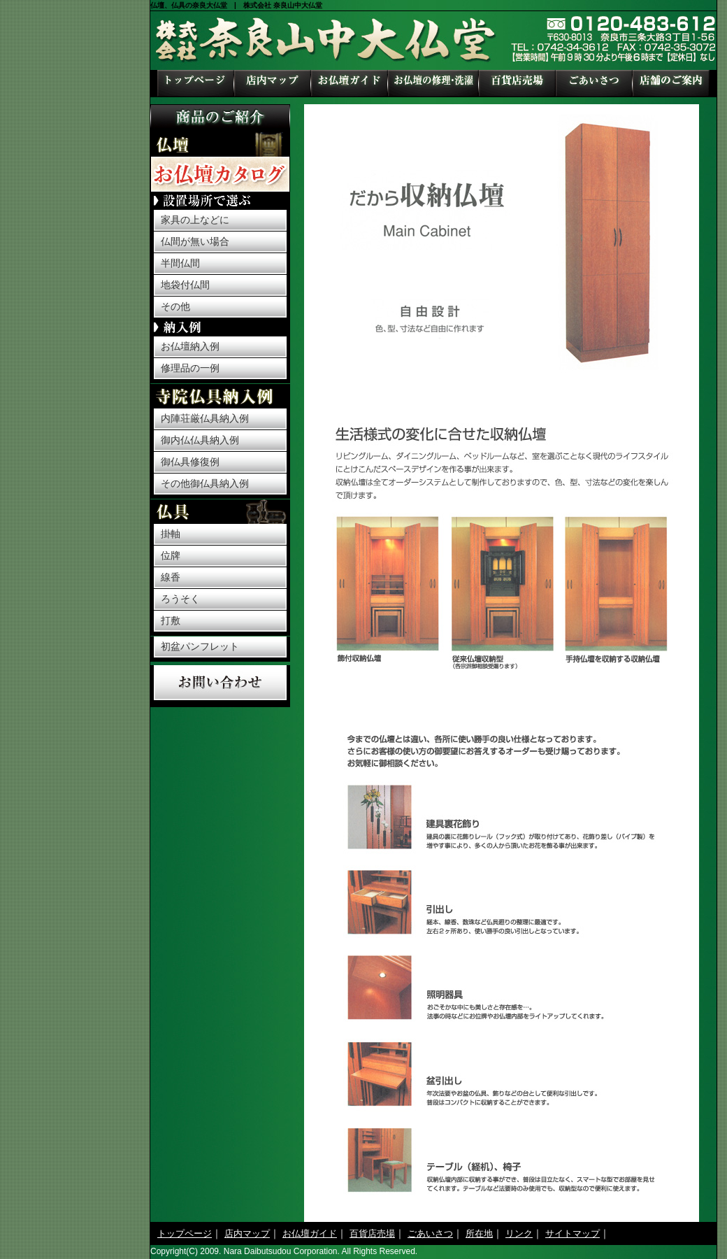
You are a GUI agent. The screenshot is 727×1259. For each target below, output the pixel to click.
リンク (519, 1233)
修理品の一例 (190, 368)
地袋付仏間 (185, 284)
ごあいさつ (594, 83)
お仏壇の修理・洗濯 (433, 83)
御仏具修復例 (190, 461)
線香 (170, 577)
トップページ (195, 83)
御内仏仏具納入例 (200, 440)
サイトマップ (572, 1233)
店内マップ (272, 83)
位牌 (170, 555)
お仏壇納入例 (190, 346)
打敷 (170, 620)
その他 (175, 306)
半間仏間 (180, 263)
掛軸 (170, 533)
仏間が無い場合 (195, 241)
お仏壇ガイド (349, 83)
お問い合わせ (220, 682)
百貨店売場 (517, 83)
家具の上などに (195, 219)
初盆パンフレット (200, 646)
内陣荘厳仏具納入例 (205, 418)
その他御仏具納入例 (205, 483)
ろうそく (180, 598)
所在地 (671, 83)
